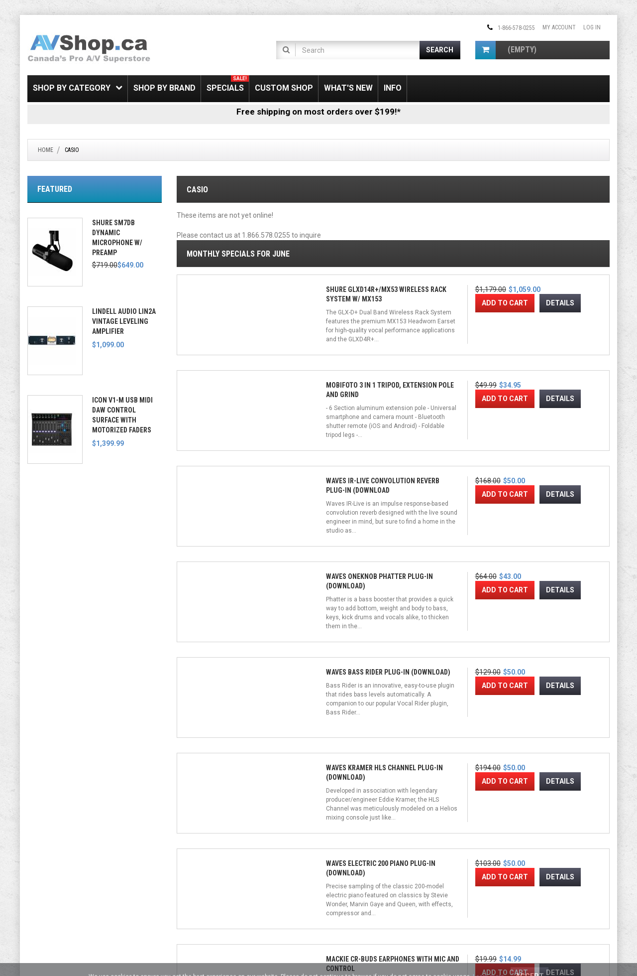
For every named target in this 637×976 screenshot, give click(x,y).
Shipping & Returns (53, 841)
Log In (592, 27)
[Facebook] (334, 843)
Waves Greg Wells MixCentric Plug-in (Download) (443, 723)
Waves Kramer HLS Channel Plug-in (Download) (329, 549)
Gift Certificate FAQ (202, 876)
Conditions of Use (304, 948)
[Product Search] (358, 50)
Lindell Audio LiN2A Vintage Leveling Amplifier (124, 321)
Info (393, 88)
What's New (348, 88)
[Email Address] (379, 882)
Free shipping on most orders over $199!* (318, 112)
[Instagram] (366, 843)
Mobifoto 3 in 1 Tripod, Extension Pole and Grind (336, 374)
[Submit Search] (440, 50)
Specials (228, 84)
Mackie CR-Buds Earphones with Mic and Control (556, 549)
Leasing (38, 887)
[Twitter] (350, 843)
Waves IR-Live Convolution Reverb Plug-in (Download (445, 374)
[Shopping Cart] (485, 50)
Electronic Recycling (55, 899)
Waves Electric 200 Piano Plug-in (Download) (442, 549)
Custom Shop (284, 88)
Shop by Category (77, 88)
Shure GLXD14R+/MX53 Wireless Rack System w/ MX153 (223, 374)
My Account (559, 27)
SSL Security (44, 853)
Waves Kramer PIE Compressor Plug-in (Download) (221, 723)
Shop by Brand (164, 88)
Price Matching (48, 864)
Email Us (494, 858)
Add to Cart (216, 424)
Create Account (198, 853)
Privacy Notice (196, 899)
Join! (446, 883)
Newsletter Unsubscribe (209, 864)
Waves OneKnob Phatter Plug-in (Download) (550, 374)
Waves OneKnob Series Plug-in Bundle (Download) (335, 723)
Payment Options (51, 876)
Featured (54, 189)
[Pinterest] (382, 843)
